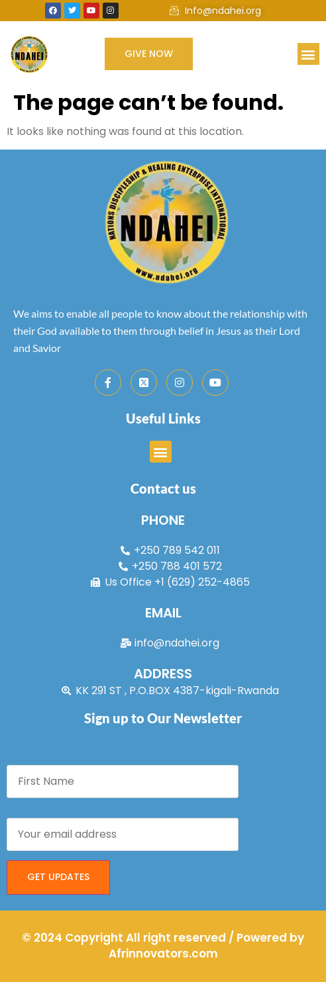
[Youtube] (215, 382)
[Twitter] (144, 382)
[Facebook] (108, 382)
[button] (308, 54)
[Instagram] (179, 382)
